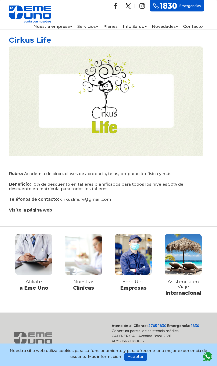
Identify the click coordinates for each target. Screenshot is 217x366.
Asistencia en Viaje (183, 284)
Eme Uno (133, 282)
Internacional (183, 293)
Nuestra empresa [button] (52, 26)
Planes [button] (110, 26)
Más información (104, 356)
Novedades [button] (165, 26)
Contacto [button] (193, 26)
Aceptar (136, 356)
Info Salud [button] (135, 26)
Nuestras (83, 282)
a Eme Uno (33, 288)
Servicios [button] (87, 26)
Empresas (133, 288)
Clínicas (83, 288)
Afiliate (34, 282)
